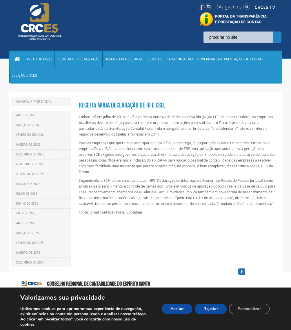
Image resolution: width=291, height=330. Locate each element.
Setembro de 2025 (30, 174)
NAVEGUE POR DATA (33, 101)
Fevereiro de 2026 (30, 135)
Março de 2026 (27, 125)
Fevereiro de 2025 (30, 243)
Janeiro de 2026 (28, 145)
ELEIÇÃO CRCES (24, 75)
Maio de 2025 (26, 213)
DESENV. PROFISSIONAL (123, 59)
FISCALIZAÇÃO (88, 59)
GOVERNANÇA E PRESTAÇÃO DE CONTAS (230, 59)
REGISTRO (65, 59)
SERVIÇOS (155, 59)
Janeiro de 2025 (28, 253)
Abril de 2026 (26, 115)
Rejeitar (210, 309)
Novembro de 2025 (30, 164)
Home (17, 59)
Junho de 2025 (27, 203)
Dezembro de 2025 (30, 154)
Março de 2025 (27, 233)
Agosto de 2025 (28, 184)
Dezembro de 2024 (30, 262)
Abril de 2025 (26, 223)
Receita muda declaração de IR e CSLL (122, 105)
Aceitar (177, 309)
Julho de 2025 (26, 194)
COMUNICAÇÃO (180, 59)
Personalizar (249, 309)
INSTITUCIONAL (39, 59)
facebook (255, 275)
